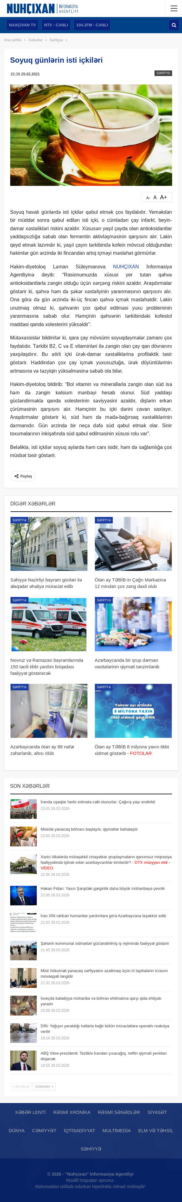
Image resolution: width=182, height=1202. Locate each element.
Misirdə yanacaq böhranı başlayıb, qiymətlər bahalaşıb (89, 829)
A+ (163, 197)
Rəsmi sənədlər (119, 1112)
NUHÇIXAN (126, 266)
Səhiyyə (163, 73)
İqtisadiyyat (79, 1130)
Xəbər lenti (30, 1112)
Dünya (16, 1130)
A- (148, 197)
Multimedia (117, 1130)
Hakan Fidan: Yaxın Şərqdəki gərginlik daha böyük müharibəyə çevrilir (103, 888)
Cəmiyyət (44, 1130)
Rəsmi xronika (71, 1112)
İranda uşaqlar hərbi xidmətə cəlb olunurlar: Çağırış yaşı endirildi (98, 802)
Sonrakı (44, 1086)
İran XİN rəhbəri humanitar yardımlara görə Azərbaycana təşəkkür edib (103, 915)
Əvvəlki (21, 1086)
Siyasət (157, 1112)
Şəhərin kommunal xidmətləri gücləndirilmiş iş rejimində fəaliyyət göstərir (105, 943)
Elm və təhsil (155, 1130)
